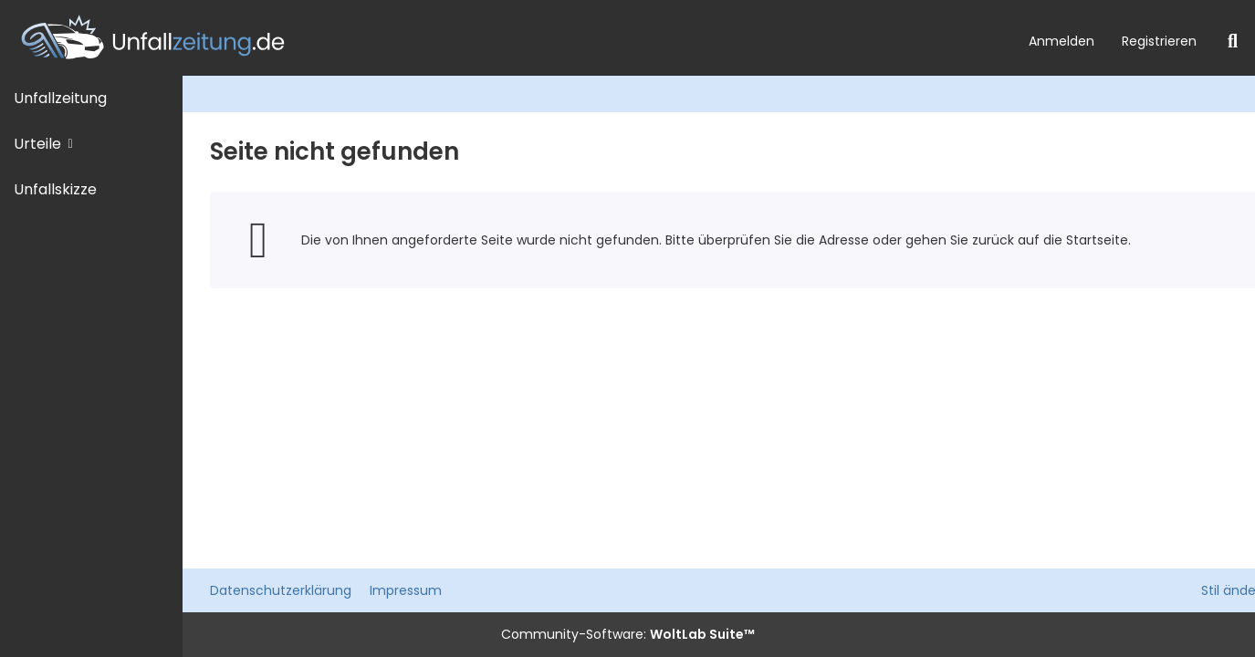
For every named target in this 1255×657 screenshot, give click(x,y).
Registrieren (1159, 41)
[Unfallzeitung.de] (507, 38)
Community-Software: (628, 634)
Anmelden (1061, 41)
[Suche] (1232, 41)
